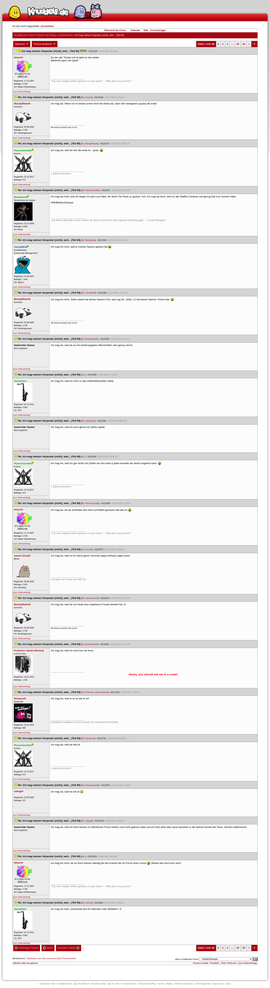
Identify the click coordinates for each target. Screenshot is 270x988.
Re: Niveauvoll (88, 738)
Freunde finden (128, 984)
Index (48, 947)
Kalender (135, 30)
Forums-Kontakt (200, 963)
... (232, 44)
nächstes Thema (69, 947)
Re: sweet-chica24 (90, 598)
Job (228, 984)
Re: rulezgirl (87, 821)
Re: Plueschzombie (90, 190)
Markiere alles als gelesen (25, 963)
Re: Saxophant (88, 421)
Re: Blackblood (88, 240)
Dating (169, 984)
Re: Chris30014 (89, 293)
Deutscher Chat (47, 984)
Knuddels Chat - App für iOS (105, 984)
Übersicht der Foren (115, 30)
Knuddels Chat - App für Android (73, 984)
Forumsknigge (158, 30)
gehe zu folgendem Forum (187, 959)
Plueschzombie (69, 958)
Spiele (161, 984)
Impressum (218, 984)
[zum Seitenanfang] (21, 91)
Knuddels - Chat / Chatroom (223, 963)
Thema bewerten (44, 44)
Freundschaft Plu (147, 984)
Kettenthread (66, 35)
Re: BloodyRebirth (90, 143)
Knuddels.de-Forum (24, 35)
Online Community (184, 984)
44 (243, 44)
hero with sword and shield (49, 958)
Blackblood (32, 958)
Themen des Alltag (46, 35)
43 (237, 44)
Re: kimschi (87, 97)
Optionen (22, 44)
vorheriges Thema (26, 947)
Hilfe (145, 30)
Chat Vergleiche (203, 984)
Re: (84, 375)
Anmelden (47, 26)
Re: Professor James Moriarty (95, 692)
